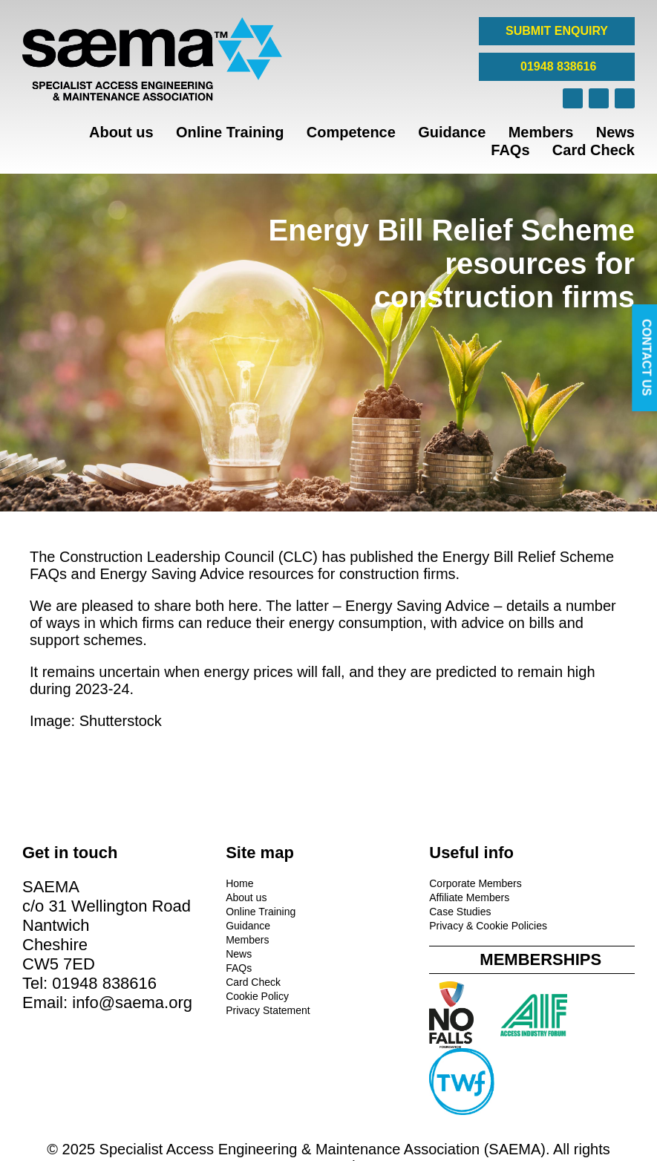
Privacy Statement (220, 1008)
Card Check (593, 150)
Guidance (452, 132)
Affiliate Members (375, 895)
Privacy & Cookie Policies (394, 923)
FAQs (510, 150)
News (615, 132)
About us (121, 132)
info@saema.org (82, 1039)
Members (541, 132)
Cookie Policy (209, 994)
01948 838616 (557, 66)
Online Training (230, 132)
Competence (351, 132)
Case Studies (365, 909)
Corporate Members (381, 881)
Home (192, 881)
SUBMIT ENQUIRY (557, 30)
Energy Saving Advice (174, 574)
